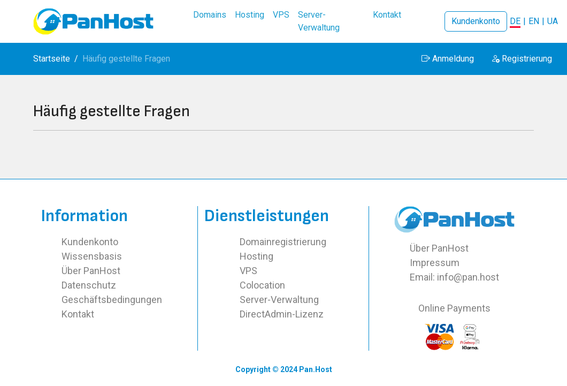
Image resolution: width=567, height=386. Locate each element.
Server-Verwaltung (279, 299)
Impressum (434, 262)
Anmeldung (448, 59)
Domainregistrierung (283, 241)
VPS (248, 270)
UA (552, 21)
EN (533, 21)
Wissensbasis (92, 256)
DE (515, 21)
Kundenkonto (475, 21)
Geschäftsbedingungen (112, 299)
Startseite (51, 59)
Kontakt (78, 314)
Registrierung (521, 59)
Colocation (262, 285)
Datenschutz (89, 285)
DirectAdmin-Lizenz (282, 314)
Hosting (256, 256)
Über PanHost (91, 270)
